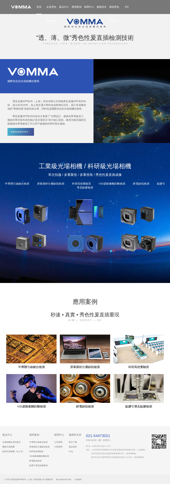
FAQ (71, 451)
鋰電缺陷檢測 (35, 461)
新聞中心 (89, 7)
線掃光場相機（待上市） (13, 451)
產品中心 (64, 7)
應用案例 (76, 7)
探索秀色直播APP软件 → (20, 132)
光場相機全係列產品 (11, 442)
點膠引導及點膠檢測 (38, 465)
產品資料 (73, 447)
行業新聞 (58, 447)
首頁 (38, 7)
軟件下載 (73, 442)
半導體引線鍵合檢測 (38, 442)
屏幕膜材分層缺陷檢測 (39, 447)
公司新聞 (58, 442)
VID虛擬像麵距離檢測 (39, 456)
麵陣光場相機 (8, 447)
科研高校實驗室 (36, 451)
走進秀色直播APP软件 (51, 21)
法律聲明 (80, 479)
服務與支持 (102, 14)
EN (126, 7)
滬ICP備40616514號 (64, 479)
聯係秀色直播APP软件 (114, 21)
